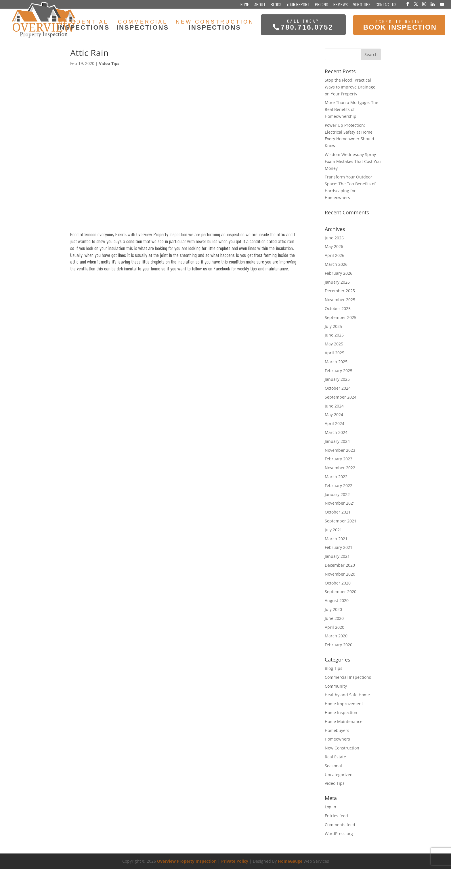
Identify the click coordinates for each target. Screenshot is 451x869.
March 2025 (336, 361)
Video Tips (361, 5)
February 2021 (338, 547)
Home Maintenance (343, 721)
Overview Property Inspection (187, 861)
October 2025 (338, 308)
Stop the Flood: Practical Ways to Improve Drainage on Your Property (350, 87)
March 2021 (336, 538)
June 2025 (334, 335)
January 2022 (337, 494)
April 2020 (334, 627)
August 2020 (337, 600)
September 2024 (340, 397)
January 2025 (337, 379)
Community (336, 686)
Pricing (321, 5)
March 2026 (336, 264)
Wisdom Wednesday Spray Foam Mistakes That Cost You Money (353, 161)
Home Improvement (344, 703)
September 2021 (340, 521)
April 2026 (334, 255)
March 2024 (336, 432)
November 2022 (340, 467)
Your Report (298, 5)
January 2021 (337, 556)
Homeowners (337, 739)
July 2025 (333, 326)
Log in (330, 807)
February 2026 (338, 273)
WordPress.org (339, 833)
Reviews (340, 5)
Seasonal (333, 765)
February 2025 (338, 370)
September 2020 (340, 591)
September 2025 (340, 317)
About (259, 5)
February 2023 (338, 459)
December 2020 (340, 565)
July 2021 (333, 529)
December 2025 (340, 290)
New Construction (342, 748)
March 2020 (336, 636)
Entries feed (336, 815)
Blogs (276, 5)
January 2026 (337, 282)
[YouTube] (442, 4)
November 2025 (340, 299)
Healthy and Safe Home (347, 694)
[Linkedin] (433, 4)
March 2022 (336, 476)
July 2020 (333, 609)
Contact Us (386, 5)
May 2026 (334, 246)
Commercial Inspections (348, 677)
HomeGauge (290, 861)
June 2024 (334, 406)
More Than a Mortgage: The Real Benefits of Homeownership (351, 109)
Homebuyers (337, 730)
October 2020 (338, 583)
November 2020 (340, 574)
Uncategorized (339, 774)
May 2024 (334, 414)
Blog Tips (333, 668)
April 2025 (334, 352)
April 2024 (334, 423)
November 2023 (340, 450)
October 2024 (338, 388)
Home (244, 5)
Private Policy (234, 861)
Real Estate (335, 757)
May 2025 (334, 344)
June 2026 (334, 238)
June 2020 (334, 618)
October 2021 (338, 512)
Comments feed (340, 824)
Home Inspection (341, 712)
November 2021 (340, 503)
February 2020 (338, 644)
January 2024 (337, 441)
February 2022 (338, 485)
